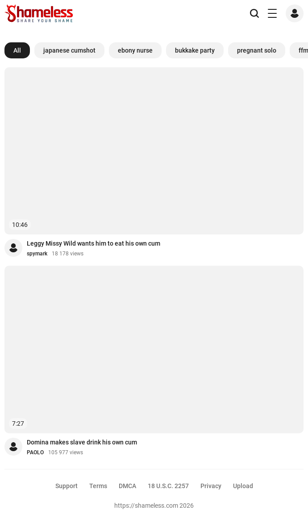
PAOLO (35, 452)
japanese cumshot (69, 50)
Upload (243, 485)
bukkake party (195, 50)
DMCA (127, 485)
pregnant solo (256, 50)
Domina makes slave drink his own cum (82, 442)
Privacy (210, 485)
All (17, 50)
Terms (98, 485)
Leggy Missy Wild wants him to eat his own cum (93, 243)
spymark (37, 253)
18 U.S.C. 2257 (168, 485)
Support (66, 485)
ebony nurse (135, 50)
